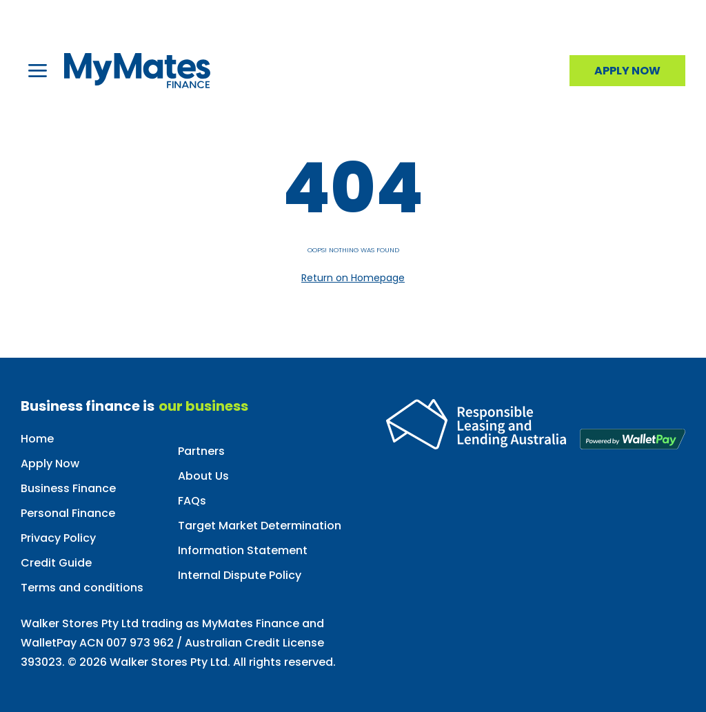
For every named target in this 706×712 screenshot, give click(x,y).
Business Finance (68, 488)
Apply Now (50, 463)
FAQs (192, 501)
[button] (37, 70)
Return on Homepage (353, 278)
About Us (203, 476)
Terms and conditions (82, 588)
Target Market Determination (259, 525)
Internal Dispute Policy (239, 575)
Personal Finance (68, 513)
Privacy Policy (58, 538)
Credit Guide (56, 563)
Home (37, 439)
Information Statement (242, 550)
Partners (201, 451)
